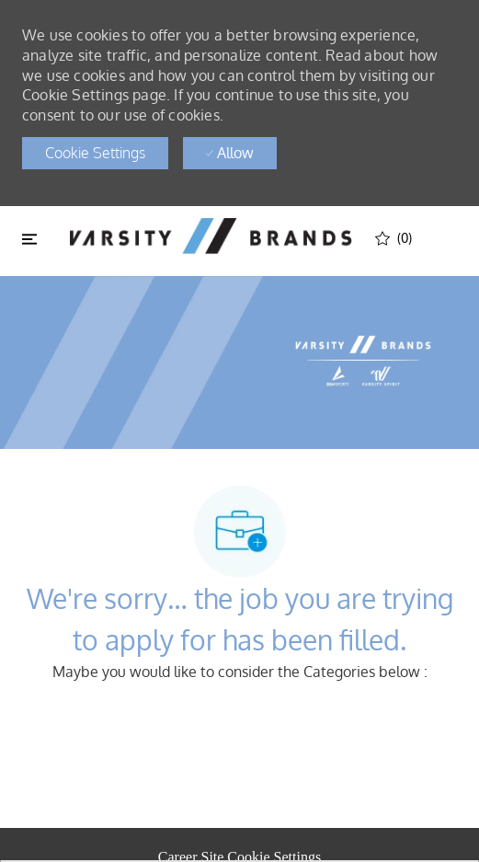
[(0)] (393, 237)
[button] (95, 153)
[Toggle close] (29, 238)
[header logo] (210, 236)
